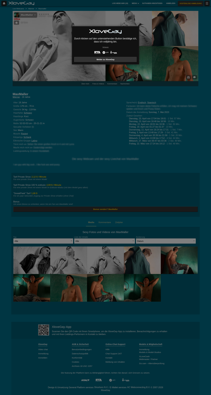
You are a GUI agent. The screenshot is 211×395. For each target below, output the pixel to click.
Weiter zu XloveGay (105, 59)
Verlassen (105, 47)
